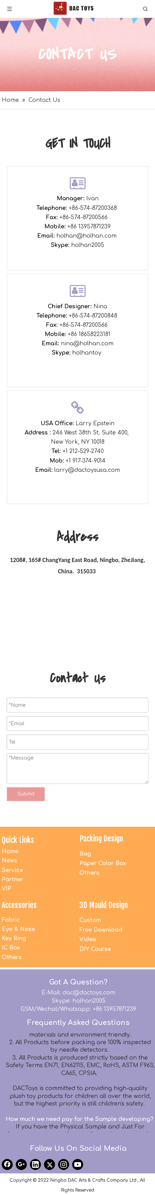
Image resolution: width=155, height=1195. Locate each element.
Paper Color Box (102, 863)
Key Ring (14, 938)
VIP (6, 889)
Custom (90, 920)
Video (87, 939)
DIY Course (95, 949)
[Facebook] (7, 1164)
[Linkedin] (35, 1164)
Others (89, 873)
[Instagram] (63, 1164)
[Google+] (21, 1164)
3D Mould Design (103, 905)
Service (12, 870)
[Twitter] (49, 1164)
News (9, 861)
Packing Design (101, 838)
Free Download (100, 930)
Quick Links (18, 840)
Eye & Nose (18, 929)
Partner (12, 879)
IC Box (11, 948)
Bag (85, 854)
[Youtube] (77, 1164)
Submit (26, 794)
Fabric (11, 920)
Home (10, 851)
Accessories (19, 905)
